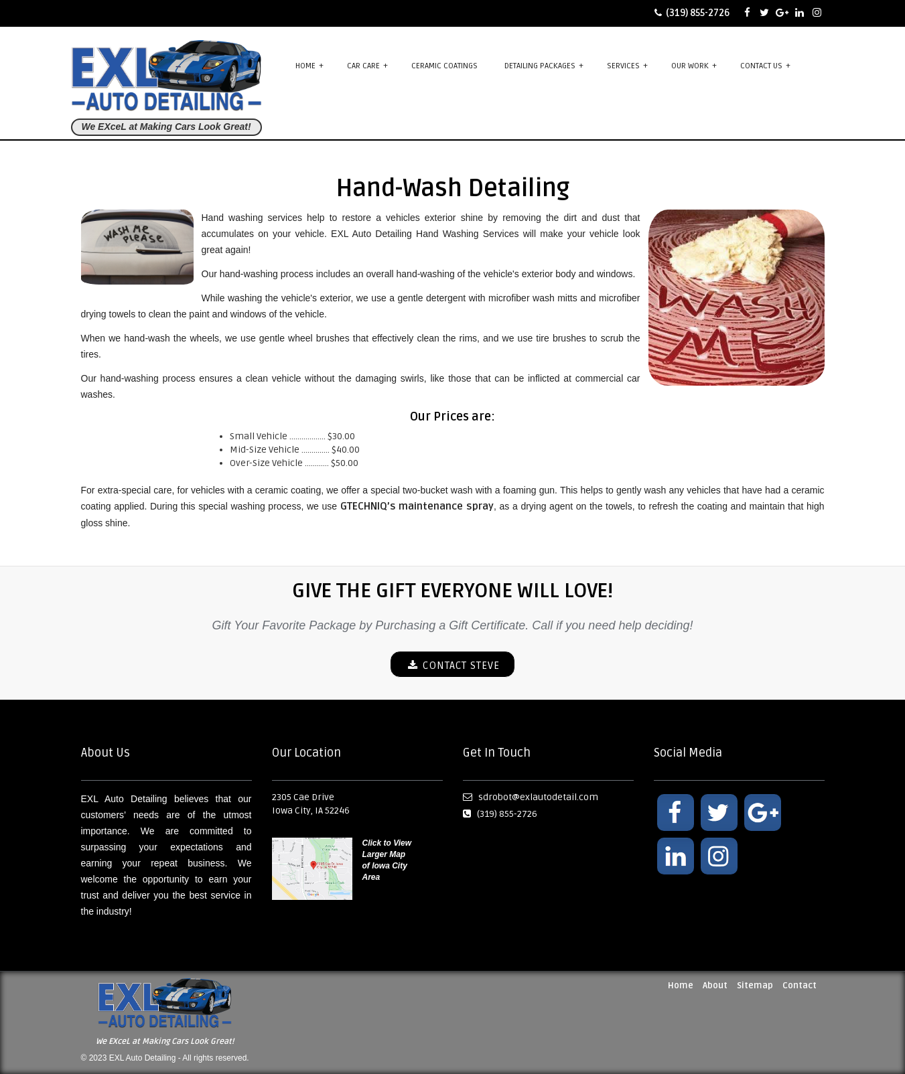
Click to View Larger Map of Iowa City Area (387, 860)
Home (309, 65)
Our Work (694, 65)
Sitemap (755, 985)
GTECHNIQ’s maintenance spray (417, 506)
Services (627, 65)
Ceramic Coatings (444, 66)
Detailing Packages (543, 65)
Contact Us (765, 65)
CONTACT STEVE (453, 666)
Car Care (367, 65)
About (715, 985)
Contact (799, 985)
